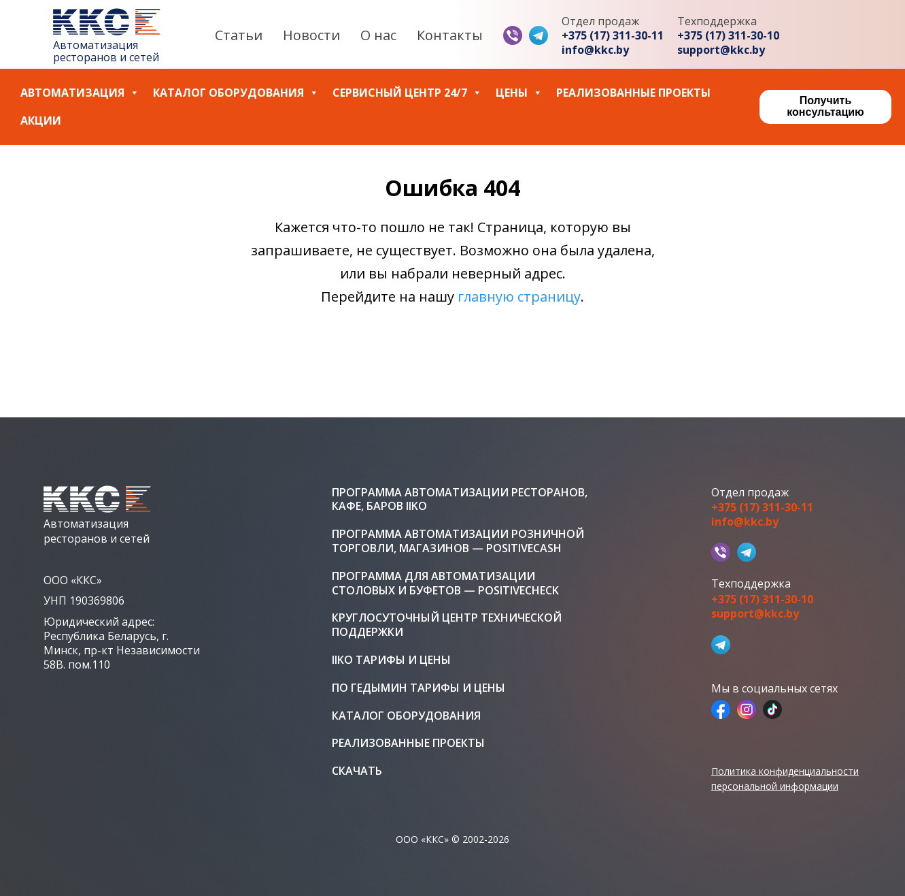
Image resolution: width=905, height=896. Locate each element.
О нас (378, 35)
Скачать (357, 771)
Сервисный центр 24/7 (407, 93)
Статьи (238, 35)
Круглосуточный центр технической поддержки (447, 625)
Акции (40, 121)
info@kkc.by (595, 50)
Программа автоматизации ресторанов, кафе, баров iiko (459, 499)
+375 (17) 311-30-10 (728, 36)
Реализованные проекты (633, 93)
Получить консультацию (825, 106)
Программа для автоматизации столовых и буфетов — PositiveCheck (445, 583)
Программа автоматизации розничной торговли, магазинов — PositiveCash (458, 541)
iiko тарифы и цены (391, 660)
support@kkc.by (721, 50)
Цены (519, 93)
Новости (311, 35)
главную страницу (519, 296)
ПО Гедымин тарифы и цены (418, 688)
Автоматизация (79, 93)
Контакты (450, 35)
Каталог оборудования (236, 93)
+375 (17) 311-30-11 (613, 36)
